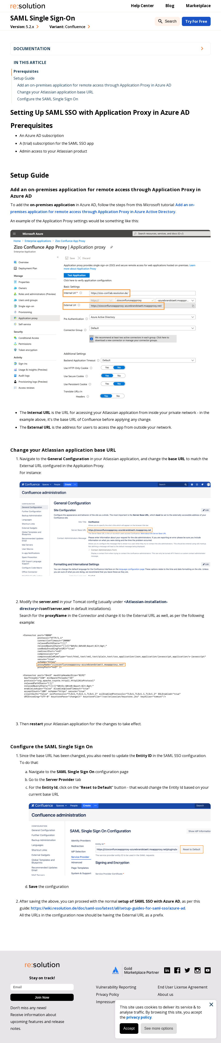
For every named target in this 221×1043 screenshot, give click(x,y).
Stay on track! (42, 977)
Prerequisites (26, 71)
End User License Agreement (182, 987)
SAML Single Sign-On (42, 18)
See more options (158, 1028)
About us (165, 994)
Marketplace (198, 5)
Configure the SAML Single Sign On (47, 98)
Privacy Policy (107, 994)
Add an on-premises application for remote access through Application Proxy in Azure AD (94, 85)
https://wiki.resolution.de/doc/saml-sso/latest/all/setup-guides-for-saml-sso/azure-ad (108, 908)
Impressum (106, 1001)
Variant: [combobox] (67, 26)
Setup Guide (24, 78)
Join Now (42, 997)
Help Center (142, 5)
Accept (129, 1028)
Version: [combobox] (22, 26)
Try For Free (196, 21)
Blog (169, 5)
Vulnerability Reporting (116, 987)
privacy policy (138, 1017)
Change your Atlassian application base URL (55, 92)
